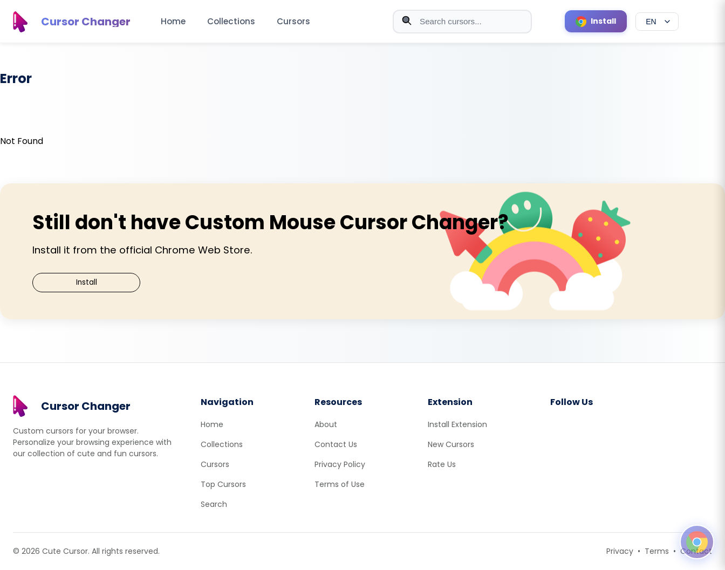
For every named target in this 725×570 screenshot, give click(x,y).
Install (86, 282)
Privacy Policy (339, 464)
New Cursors (451, 444)
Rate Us (442, 464)
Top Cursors (223, 484)
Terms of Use (339, 484)
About (325, 424)
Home (173, 21)
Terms (657, 551)
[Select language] (657, 21)
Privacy (619, 551)
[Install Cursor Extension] (596, 21)
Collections (231, 21)
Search (214, 504)
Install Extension (457, 424)
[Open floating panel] (697, 542)
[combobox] (462, 21)
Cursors (293, 21)
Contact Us (335, 444)
